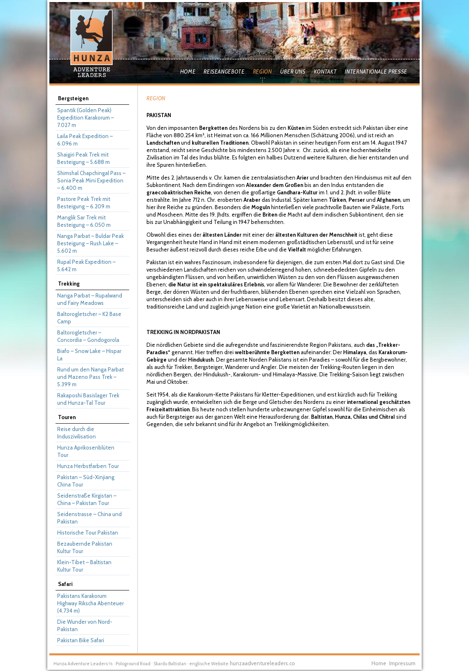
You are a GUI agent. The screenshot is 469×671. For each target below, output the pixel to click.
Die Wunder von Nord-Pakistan (84, 625)
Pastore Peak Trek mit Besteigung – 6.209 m (83, 203)
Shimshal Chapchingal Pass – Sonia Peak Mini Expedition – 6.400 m (91, 180)
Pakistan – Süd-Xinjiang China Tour (85, 481)
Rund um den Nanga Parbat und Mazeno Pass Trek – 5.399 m (90, 376)
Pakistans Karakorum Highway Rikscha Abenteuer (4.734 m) (90, 603)
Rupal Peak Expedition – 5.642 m (86, 265)
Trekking (69, 283)
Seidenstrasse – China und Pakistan (89, 518)
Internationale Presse (376, 71)
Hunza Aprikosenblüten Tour (85, 451)
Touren (67, 417)
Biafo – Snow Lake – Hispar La (89, 355)
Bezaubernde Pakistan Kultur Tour (84, 547)
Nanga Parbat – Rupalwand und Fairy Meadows (89, 299)
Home (188, 71)
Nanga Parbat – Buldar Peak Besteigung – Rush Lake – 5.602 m (90, 243)
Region (262, 71)
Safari (65, 584)
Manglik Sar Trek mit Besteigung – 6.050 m (84, 221)
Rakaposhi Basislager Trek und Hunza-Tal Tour (88, 399)
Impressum (402, 663)
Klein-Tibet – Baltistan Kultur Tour (84, 566)
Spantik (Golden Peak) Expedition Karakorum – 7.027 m (85, 117)
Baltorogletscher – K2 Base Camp (89, 318)
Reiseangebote (224, 71)
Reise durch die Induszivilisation (76, 433)
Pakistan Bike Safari (80, 640)
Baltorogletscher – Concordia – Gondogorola (88, 336)
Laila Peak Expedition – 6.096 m (85, 140)
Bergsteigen (73, 98)
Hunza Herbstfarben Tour (88, 466)
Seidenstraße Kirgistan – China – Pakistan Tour (86, 499)
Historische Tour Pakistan (87, 532)
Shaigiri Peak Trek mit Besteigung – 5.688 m (83, 158)
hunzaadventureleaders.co (262, 663)
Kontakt (325, 71)
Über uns (293, 71)
